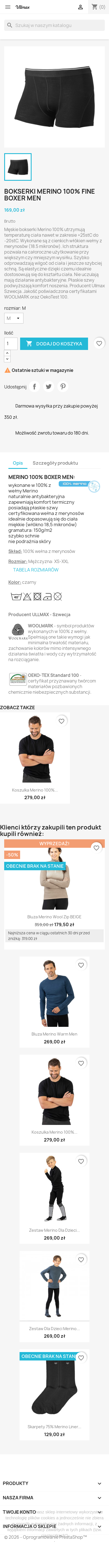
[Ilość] (11, 344)
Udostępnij (34, 386)
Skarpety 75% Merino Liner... (54, 1426)
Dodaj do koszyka (54, 343)
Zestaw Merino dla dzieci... (54, 1230)
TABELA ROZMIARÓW (36, 570)
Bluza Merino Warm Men (54, 1034)
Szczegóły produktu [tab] (55, 463)
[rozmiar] (13, 318)
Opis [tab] (18, 463)
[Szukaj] (54, 25)
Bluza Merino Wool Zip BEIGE (54, 916)
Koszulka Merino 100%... (35, 790)
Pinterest (62, 386)
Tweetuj (48, 386)
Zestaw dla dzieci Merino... (54, 1328)
